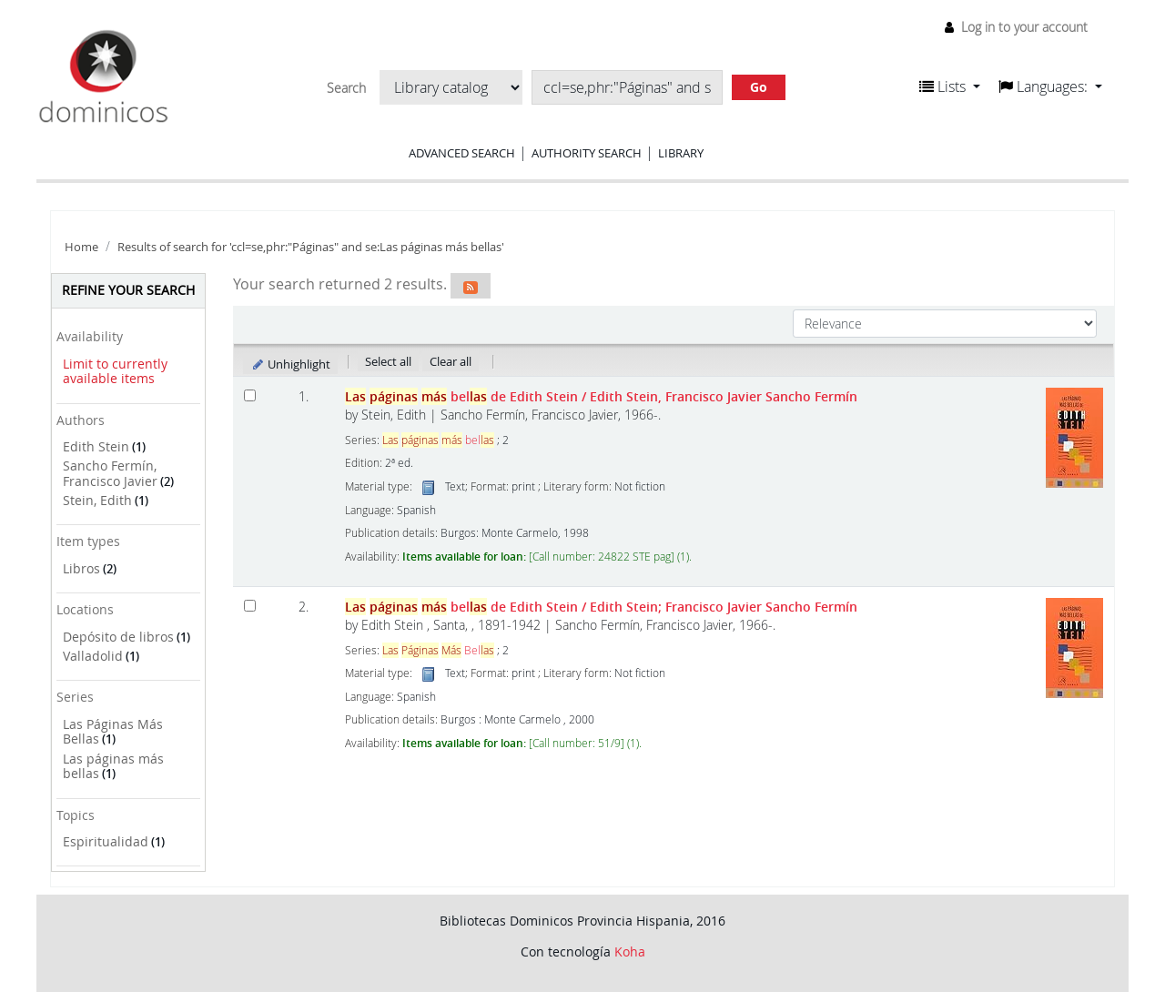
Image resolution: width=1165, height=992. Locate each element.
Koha (629, 951)
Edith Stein (96, 446)
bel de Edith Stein (601, 396)
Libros (81, 568)
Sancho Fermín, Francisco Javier (110, 473)
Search (346, 88)
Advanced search (462, 153)
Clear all (450, 361)
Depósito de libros (118, 636)
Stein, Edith (97, 500)
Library (681, 153)
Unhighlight (290, 364)
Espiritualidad (105, 841)
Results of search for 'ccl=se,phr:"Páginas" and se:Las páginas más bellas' (310, 247)
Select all (388, 361)
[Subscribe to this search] (471, 286)
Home (81, 247)
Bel (438, 650)
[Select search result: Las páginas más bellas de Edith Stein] (250, 395)
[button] (949, 86)
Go (758, 87)
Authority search (587, 153)
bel (438, 440)
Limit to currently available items (115, 371)
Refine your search (128, 290)
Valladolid (93, 655)
